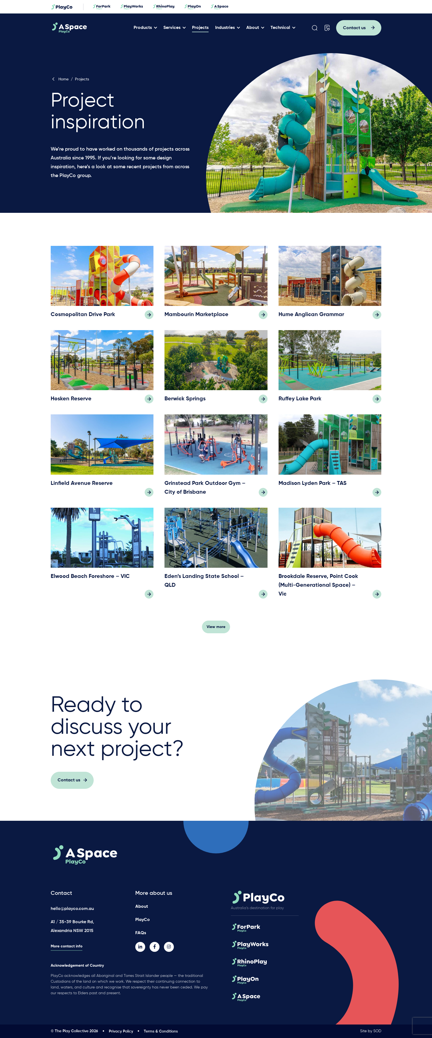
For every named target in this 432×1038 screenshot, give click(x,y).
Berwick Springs (185, 402)
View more (216, 630)
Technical (280, 28)
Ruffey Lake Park (300, 402)
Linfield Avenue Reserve (82, 487)
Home (60, 79)
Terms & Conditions (161, 1031)
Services (171, 28)
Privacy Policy (121, 1031)
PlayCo (142, 920)
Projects (200, 28)
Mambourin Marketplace (196, 318)
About (252, 28)
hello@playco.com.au (72, 909)
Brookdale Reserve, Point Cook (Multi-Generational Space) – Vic (318, 588)
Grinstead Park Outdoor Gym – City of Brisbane (204, 491)
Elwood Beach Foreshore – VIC (90, 580)
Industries (225, 28)
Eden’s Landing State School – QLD (204, 584)
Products (143, 28)
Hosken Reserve (71, 402)
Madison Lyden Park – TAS (313, 487)
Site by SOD (370, 1031)
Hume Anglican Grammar (311, 318)
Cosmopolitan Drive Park (83, 318)
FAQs (140, 933)
